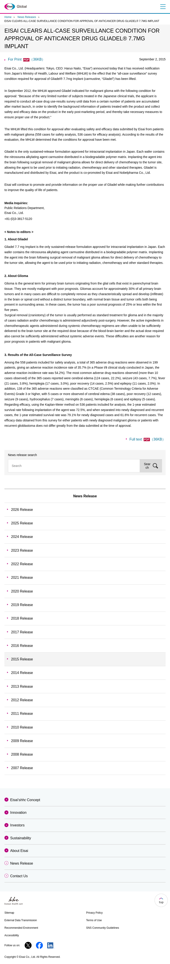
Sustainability (20, 838)
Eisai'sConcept (25, 800)
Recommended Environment (21, 927)
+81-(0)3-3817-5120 (18, 219)
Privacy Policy (94, 912)
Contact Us (19, 876)
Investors (17, 825)
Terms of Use (94, 920)
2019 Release (22, 605)
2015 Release (22, 659)
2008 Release (22, 754)
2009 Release (22, 741)
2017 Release (22, 632)
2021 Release (22, 577)
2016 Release (22, 646)
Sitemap (9, 912)
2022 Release (22, 564)
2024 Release (22, 537)
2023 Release (22, 550)
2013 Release (22, 686)
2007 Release (22, 768)
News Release (85, 496)
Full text (147, 439)
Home (8, 17)
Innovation (18, 812)
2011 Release (22, 713)
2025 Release (22, 523)
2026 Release (22, 510)
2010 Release (22, 727)
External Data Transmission (20, 920)
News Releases (26, 17)
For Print (26, 59)
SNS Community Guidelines (102, 927)
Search (147, 465)
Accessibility (11, 935)
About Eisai (19, 851)
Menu (162, 6)
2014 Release (22, 673)
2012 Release (22, 700)
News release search (22, 455)
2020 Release (22, 591)
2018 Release (22, 618)
